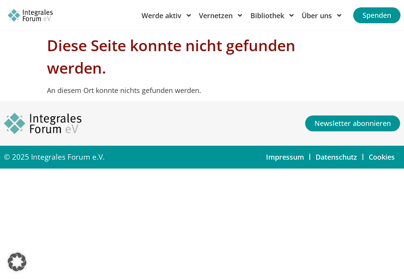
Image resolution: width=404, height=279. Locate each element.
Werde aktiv (167, 15)
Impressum (285, 157)
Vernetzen (221, 15)
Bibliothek (272, 15)
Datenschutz (336, 157)
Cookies (382, 157)
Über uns (322, 15)
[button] (17, 262)
